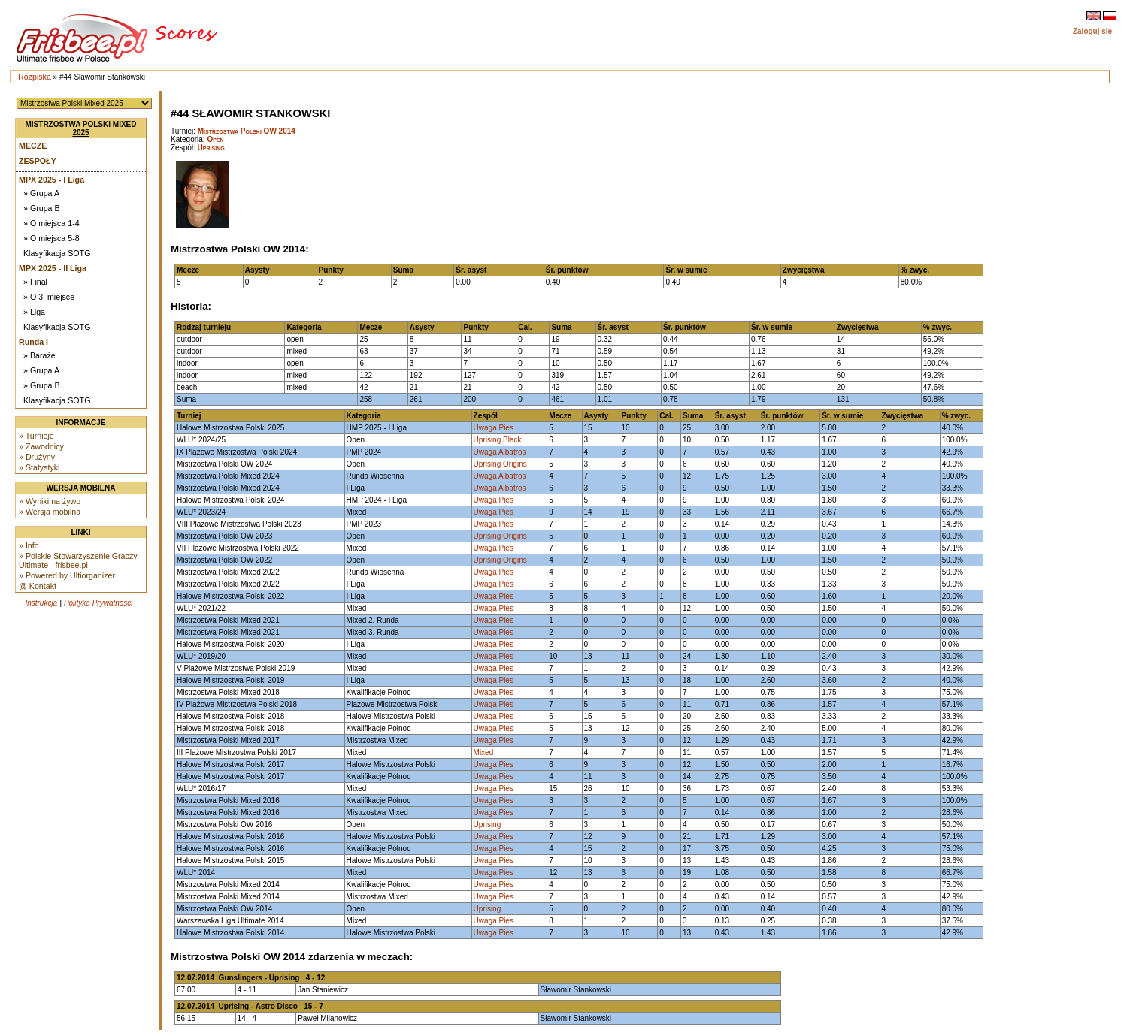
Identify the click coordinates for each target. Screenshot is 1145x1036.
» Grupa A (41, 193)
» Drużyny (37, 456)
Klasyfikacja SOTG (56, 253)
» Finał (35, 281)
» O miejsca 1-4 (51, 223)
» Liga (34, 311)
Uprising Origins (500, 464)
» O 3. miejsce (48, 296)
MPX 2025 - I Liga (51, 179)
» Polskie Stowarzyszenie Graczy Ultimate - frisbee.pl (78, 560)
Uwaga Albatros (500, 452)
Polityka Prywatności (98, 603)
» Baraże (39, 355)
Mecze (33, 145)
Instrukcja (41, 603)
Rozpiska (34, 76)
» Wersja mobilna (49, 511)
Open (215, 139)
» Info (29, 545)
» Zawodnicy (41, 446)
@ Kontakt (37, 585)
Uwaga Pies (493, 428)
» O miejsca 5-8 (51, 238)
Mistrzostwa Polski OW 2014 (246, 131)
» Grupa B (41, 208)
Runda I (33, 341)
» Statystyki (39, 467)
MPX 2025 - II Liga (52, 268)
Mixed (484, 752)
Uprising (211, 147)
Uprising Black (498, 440)
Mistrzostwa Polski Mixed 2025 (81, 128)
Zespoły (37, 160)
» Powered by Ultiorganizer (67, 575)
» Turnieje (36, 435)
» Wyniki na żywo (49, 501)
